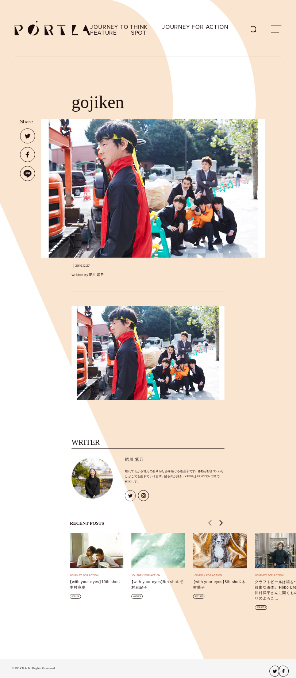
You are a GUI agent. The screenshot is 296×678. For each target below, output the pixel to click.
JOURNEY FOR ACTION (195, 27)
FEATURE (103, 32)
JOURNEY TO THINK (119, 27)
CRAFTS (262, 607)
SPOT (138, 32)
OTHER (76, 596)
